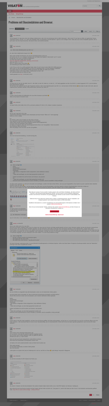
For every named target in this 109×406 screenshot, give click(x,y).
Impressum (61, 214)
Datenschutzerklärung (56, 204)
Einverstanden (54, 211)
